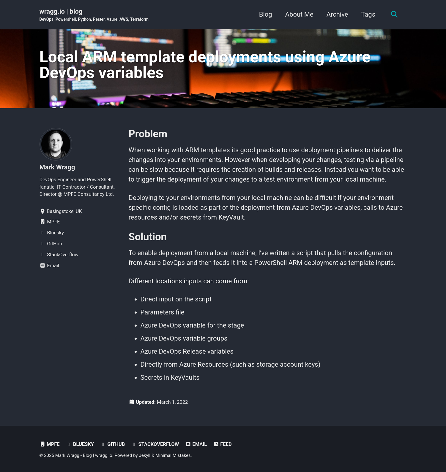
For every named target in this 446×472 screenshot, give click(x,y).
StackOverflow (155, 444)
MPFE (50, 444)
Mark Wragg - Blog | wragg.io (83, 455)
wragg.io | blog (94, 15)
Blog (265, 14)
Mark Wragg (57, 167)
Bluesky (80, 444)
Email (196, 444)
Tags (368, 14)
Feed (222, 444)
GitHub (112, 444)
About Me (299, 14)
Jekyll (144, 455)
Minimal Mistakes (173, 455)
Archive (337, 14)
